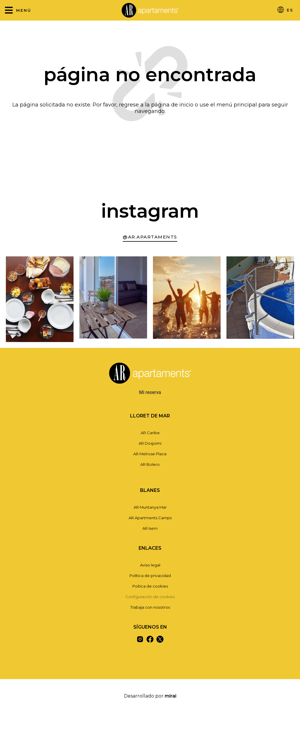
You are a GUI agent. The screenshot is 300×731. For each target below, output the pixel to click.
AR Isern (150, 528)
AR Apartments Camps (150, 517)
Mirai (170, 696)
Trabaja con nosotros (150, 607)
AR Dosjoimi (150, 443)
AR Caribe (150, 432)
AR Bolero (150, 464)
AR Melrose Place (150, 453)
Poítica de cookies (150, 586)
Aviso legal (150, 565)
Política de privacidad (150, 575)
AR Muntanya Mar (150, 507)
